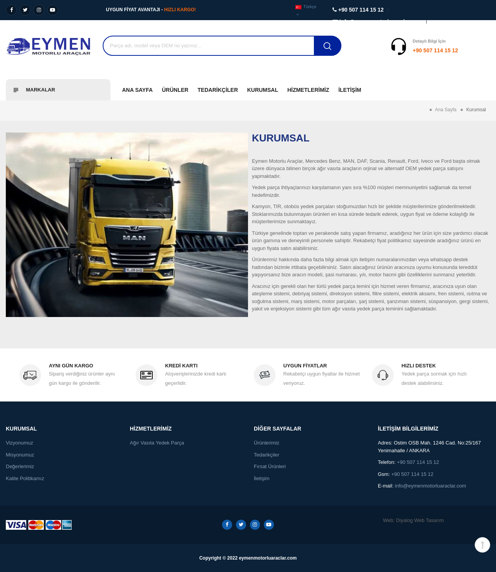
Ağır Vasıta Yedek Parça (157, 443)
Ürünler (175, 90)
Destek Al (476, 50)
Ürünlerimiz (266, 443)
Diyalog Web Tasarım (420, 520)
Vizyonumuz (19, 443)
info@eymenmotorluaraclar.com (430, 486)
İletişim (349, 90)
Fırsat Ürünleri (270, 466)
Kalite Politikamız (25, 478)
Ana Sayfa (137, 90)
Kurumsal (262, 90)
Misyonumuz (20, 455)
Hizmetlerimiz (308, 90)
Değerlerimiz (20, 466)
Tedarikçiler (218, 90)
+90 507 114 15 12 (387, 50)
